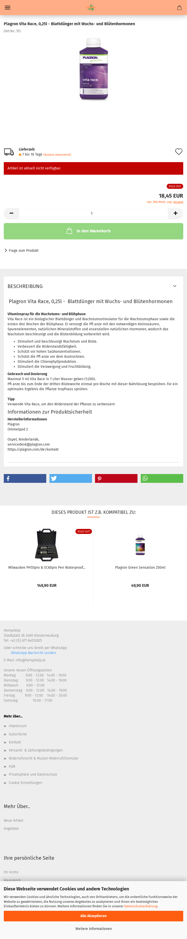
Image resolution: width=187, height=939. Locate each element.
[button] (25, 478)
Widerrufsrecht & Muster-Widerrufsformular (43, 758)
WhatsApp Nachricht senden (33, 653)
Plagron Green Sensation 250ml (140, 567)
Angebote (11, 828)
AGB (12, 766)
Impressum (18, 726)
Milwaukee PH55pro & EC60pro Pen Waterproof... (46, 567)
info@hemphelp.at (30, 660)
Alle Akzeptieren (93, 916)
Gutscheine (18, 734)
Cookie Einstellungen (25, 783)
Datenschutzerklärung (140, 906)
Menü (7, 7)
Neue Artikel (13, 820)
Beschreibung (25, 286)
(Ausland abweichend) (57, 154)
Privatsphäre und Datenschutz (33, 774)
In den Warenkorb (88, 231)
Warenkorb (12, 880)
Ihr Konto (11, 872)
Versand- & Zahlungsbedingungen (36, 750)
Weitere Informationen (93, 929)
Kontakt (15, 742)
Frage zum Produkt (23, 250)
